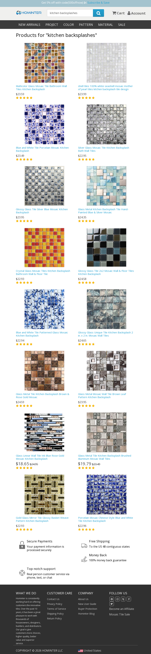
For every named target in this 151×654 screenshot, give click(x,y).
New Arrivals (29, 24)
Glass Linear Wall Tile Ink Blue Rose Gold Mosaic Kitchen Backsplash (40, 457)
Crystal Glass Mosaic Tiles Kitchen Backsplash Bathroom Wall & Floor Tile (43, 272)
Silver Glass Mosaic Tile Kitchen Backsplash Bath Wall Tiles (103, 149)
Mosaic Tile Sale (119, 614)
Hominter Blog (86, 613)
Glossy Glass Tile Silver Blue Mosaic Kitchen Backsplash (42, 210)
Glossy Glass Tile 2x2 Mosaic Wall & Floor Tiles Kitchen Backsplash (106, 272)
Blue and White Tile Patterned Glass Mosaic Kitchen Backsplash (42, 334)
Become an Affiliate (121, 609)
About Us (83, 599)
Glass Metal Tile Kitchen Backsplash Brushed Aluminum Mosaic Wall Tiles (104, 457)
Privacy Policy (54, 604)
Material (105, 24)
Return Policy (54, 618)
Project (51, 24)
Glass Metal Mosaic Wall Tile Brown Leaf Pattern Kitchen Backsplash (102, 395)
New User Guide (87, 604)
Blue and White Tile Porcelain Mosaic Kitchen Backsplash (42, 149)
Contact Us (53, 599)
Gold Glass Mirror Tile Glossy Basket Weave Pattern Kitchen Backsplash (42, 519)
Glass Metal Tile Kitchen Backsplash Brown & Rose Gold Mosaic (42, 395)
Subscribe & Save (98, 2)
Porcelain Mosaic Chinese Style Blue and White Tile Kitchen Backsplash (105, 519)
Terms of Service (56, 608)
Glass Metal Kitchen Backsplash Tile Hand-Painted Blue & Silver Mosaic (103, 210)
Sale (121, 24)
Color (68, 24)
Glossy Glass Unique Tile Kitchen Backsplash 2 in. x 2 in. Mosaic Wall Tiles (105, 334)
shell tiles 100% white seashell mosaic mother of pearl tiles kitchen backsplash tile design (105, 87)
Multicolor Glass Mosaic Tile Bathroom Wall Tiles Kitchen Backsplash (41, 87)
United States (89, 650)
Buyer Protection (87, 608)
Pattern (86, 24)
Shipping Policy (55, 613)
